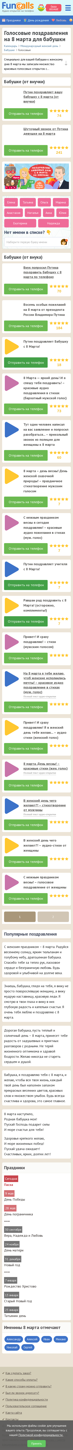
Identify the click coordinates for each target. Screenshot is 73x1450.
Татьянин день (15, 1317)
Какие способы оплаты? (21, 1381)
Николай (12, 1349)
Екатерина (20, 223)
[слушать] (12, 97)
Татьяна (28, 202)
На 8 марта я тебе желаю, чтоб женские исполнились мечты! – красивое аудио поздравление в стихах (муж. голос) (44, 684)
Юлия (62, 213)
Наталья (32, 213)
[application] (10, 96)
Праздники (13, 20)
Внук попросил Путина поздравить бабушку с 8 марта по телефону (42, 272)
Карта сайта (13, 1414)
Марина (61, 202)
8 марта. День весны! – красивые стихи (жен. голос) (45, 767)
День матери (13, 1251)
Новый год (12, 1266)
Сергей (28, 1349)
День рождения (38, 20)
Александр (14, 1340)
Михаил (61, 1340)
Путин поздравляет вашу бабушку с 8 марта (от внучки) (43, 97)
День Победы (14, 1201)
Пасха (8, 1186)
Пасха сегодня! (53, 7)
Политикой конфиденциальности (40, 1435)
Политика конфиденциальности (26, 1401)
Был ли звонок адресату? (22, 1394)
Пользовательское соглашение (26, 1407)
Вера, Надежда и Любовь (23, 1237)
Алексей (32, 1340)
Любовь (61, 20)
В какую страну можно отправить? (28, 1388)
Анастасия (13, 213)
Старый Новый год (18, 1302)
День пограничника (18, 1215)
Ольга (44, 202)
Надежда (53, 223)
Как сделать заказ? (18, 1374)
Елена (11, 202)
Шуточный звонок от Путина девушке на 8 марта (45, 131)
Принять (36, 1443)
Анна (49, 213)
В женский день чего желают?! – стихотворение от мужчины (44, 806)
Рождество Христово (20, 1287)
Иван (47, 1340)
